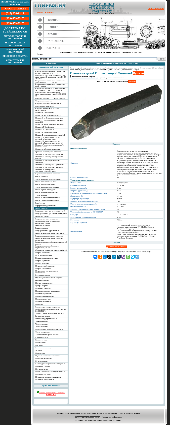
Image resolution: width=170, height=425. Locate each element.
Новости (52, 27)
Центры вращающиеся (43, 283)
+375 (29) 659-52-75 (101, 7)
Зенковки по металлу (43, 348)
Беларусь (132, 81)
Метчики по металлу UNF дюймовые (49, 167)
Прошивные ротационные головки (48, 377)
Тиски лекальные (41, 327)
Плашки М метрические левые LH (48, 115)
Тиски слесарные (41, 324)
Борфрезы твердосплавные (45, 206)
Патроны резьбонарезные (45, 266)
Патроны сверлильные (43, 255)
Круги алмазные (41, 361)
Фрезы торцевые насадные (45, 190)
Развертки (39, 304)
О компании (54, 20)
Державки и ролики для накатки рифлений (51, 250)
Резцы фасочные (41, 228)
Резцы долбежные (42, 216)
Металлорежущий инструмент (15, 37)
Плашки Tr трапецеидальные (46, 132)
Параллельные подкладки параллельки (50, 329)
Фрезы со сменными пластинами (47, 198)
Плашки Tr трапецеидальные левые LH (50, 135)
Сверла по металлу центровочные (48, 103)
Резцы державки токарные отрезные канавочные (49, 239)
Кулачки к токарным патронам (46, 258)
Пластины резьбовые (43, 299)
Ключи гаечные (41, 340)
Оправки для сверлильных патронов (49, 278)
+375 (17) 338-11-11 (101, 4)
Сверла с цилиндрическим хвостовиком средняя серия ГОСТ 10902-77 (50, 72)
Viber (120, 413)
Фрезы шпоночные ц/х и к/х (45, 182)
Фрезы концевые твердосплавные (48, 179)
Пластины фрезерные (43, 294)
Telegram (136, 413)
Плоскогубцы (40, 342)
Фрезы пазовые (41, 195)
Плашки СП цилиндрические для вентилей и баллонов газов (47, 138)
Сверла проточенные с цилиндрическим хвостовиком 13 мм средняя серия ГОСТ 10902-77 (50, 77)
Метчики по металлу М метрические (49, 154)
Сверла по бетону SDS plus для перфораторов (47, 109)
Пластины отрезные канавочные (47, 291)
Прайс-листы (55, 41)
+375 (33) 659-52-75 (96, 413)
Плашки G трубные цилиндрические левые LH (49, 121)
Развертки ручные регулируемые (47, 307)
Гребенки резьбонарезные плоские (48, 152)
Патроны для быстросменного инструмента (46, 272)
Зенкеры (38, 350)
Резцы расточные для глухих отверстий (50, 211)
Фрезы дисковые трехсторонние (47, 187)
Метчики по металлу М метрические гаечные (49, 157)
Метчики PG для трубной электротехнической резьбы (45, 170)
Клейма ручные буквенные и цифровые (50, 364)
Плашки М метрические (44, 113)
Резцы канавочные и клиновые (46, 219)
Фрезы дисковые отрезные (45, 184)
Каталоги (52, 34)
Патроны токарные (42, 253)
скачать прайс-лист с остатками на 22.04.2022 (51, 393)
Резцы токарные (41, 208)
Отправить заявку (44, 12)
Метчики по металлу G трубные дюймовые (47, 161)
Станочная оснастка (14, 56)
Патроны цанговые (42, 261)
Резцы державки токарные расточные (49, 236)
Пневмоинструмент (42, 366)
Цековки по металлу (43, 374)
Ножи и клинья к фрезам (44, 296)
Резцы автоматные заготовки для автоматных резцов (47, 222)
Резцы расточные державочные (47, 231)
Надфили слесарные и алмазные (47, 356)
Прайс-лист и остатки (51, 386)
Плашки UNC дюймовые (44, 127)
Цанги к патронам (42, 263)
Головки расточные (42, 316)
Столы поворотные (42, 332)
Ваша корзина (156, 8)
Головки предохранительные (46, 319)
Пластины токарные (42, 288)
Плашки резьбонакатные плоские (47, 149)
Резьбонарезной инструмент (15, 50)
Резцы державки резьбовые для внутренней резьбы (47, 247)
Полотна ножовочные (43, 358)
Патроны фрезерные (43, 269)
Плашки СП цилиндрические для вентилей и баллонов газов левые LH (49, 142)
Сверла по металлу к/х (43, 101)
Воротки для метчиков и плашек (47, 174)
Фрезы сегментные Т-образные (47, 200)
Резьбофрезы (40, 203)
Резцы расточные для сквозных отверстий (51, 213)
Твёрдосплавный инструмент (15, 44)
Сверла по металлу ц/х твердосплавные (50, 98)
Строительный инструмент (15, 61)
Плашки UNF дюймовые (44, 130)
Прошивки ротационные (44, 380)
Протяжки (39, 345)
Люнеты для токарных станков (46, 334)
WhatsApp (128, 413)
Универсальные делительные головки (49, 313)
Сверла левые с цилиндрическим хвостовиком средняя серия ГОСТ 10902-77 (50, 94)
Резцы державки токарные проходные (49, 233)
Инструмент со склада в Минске (15, 3)
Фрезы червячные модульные (46, 192)
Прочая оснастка (41, 369)
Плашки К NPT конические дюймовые (49, 124)
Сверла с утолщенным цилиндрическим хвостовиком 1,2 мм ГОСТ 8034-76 (50, 89)
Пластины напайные (43, 302)
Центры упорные (41, 286)
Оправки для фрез (42, 280)
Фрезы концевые (41, 176)
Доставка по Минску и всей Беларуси (84, 78)
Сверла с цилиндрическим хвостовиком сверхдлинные (50, 85)
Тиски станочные (41, 321)
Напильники (40, 353)
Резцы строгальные (42, 225)
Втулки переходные (42, 275)
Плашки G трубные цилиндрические (49, 118)
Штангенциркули (41, 337)
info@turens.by (102, 11)
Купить (138, 73)
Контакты (53, 48)
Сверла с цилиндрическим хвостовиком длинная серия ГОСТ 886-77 (50, 82)
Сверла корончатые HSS (44, 106)
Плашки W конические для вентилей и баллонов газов (49, 146)
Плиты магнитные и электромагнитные (50, 372)
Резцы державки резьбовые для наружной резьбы (51, 243)
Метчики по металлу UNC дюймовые (49, 165)
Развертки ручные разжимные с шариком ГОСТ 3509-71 (50, 310)
